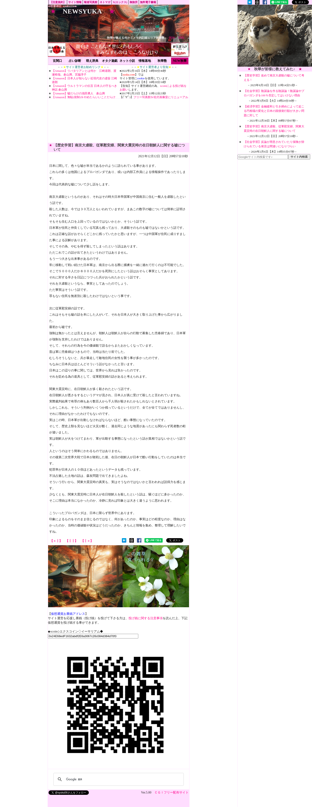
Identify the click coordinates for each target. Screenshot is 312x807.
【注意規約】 (58, 2)
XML (181, 37)
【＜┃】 (56, 541)
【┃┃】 (71, 541)
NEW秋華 (179, 60)
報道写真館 (90, 2)
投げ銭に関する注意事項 (146, 618)
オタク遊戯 (109, 60)
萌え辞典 (92, 60)
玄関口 (57, 60)
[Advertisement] (275, 36)
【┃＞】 (87, 541)
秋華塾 (162, 60)
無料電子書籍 (148, 2)
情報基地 (144, 60)
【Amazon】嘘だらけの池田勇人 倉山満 (78, 93)
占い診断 (75, 60)
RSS (172, 37)
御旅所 (134, 2)
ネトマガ (105, 2)
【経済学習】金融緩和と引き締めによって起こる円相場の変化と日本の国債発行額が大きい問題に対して (274, 111)
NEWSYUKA (82, 11)
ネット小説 (127, 60)
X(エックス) (120, 2)
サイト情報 (75, 2)
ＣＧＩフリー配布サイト (171, 792)
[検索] (118, 779)
